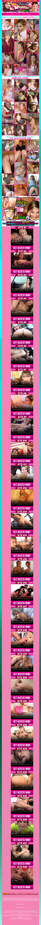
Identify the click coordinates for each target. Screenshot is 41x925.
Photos (18, 14)
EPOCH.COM (17, 918)
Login (23, 14)
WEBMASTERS (20, 904)
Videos (12, 14)
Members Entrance (7, 912)
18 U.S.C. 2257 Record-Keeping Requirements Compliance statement (20, 911)
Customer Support (34, 912)
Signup (29, 14)
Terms (13, 912)
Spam (20, 913)
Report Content (25, 912)
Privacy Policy (18, 912)
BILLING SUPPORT (20, 907)
